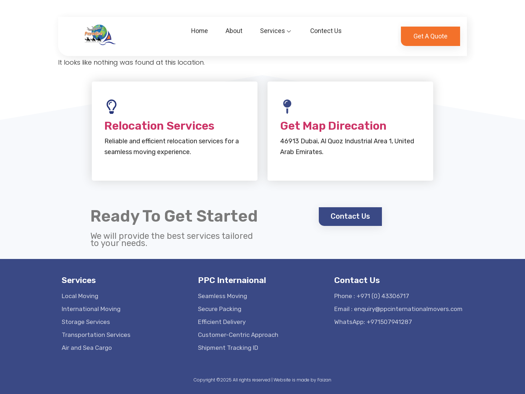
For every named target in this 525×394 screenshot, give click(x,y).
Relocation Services (159, 126)
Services (276, 26)
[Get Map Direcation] (287, 106)
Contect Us (327, 26)
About (234, 26)
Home (199, 26)
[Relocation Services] (111, 106)
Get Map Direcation (333, 126)
